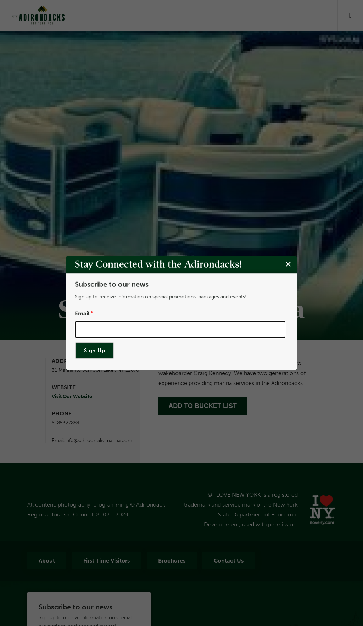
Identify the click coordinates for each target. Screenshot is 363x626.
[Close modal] (288, 264)
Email (82, 313)
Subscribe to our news (112, 284)
